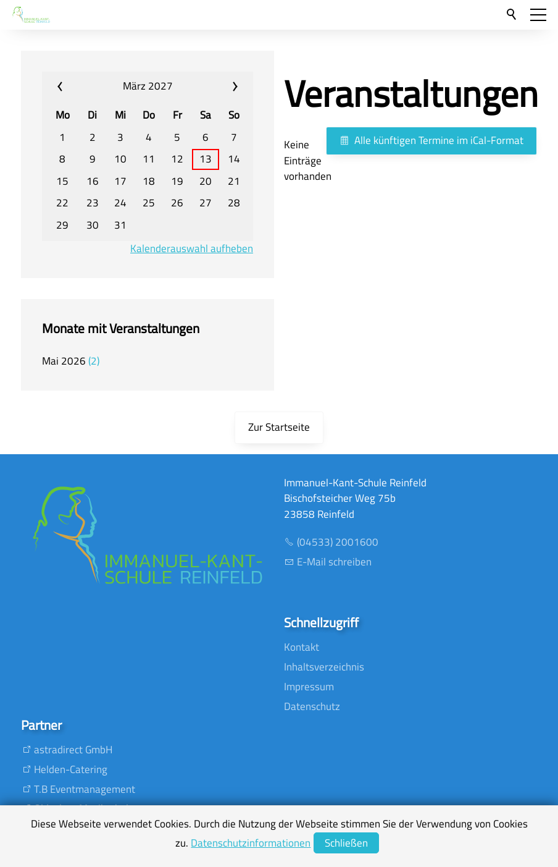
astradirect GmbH (73, 750)
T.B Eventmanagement (84, 789)
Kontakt (301, 647)
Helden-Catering (70, 769)
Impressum (309, 687)
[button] (538, 15)
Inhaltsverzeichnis (324, 667)
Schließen (346, 843)
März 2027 (148, 86)
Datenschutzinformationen (250, 843)
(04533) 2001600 (337, 542)
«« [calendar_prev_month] (78, 86)
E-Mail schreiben (334, 562)
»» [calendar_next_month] (217, 86)
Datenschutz (312, 706)
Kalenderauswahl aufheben (191, 248)
